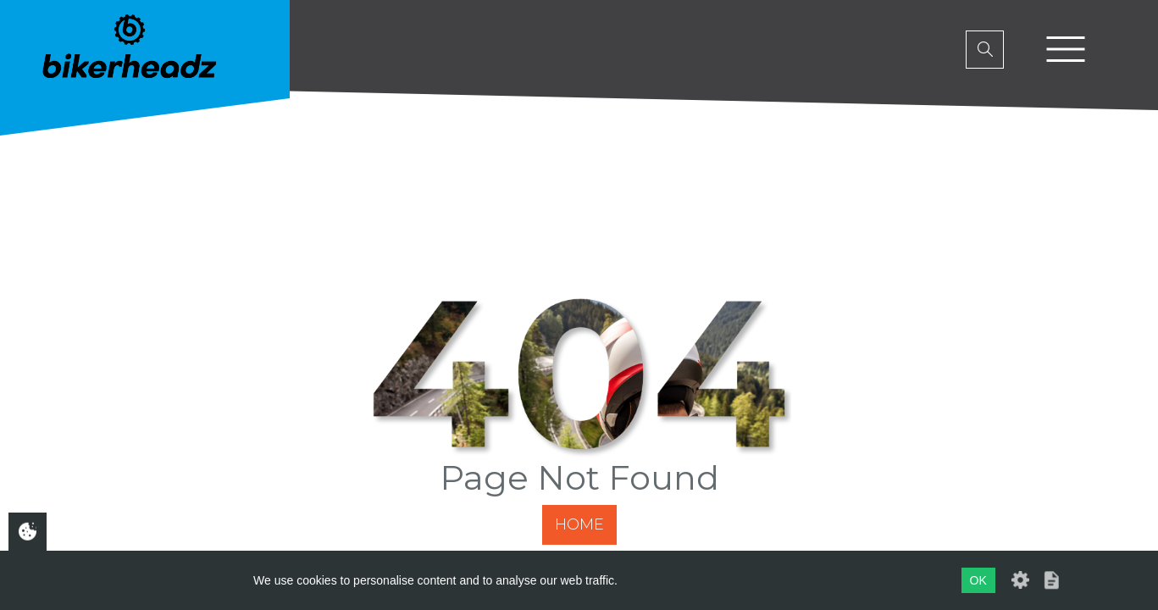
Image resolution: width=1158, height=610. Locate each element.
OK (978, 580)
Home (579, 524)
